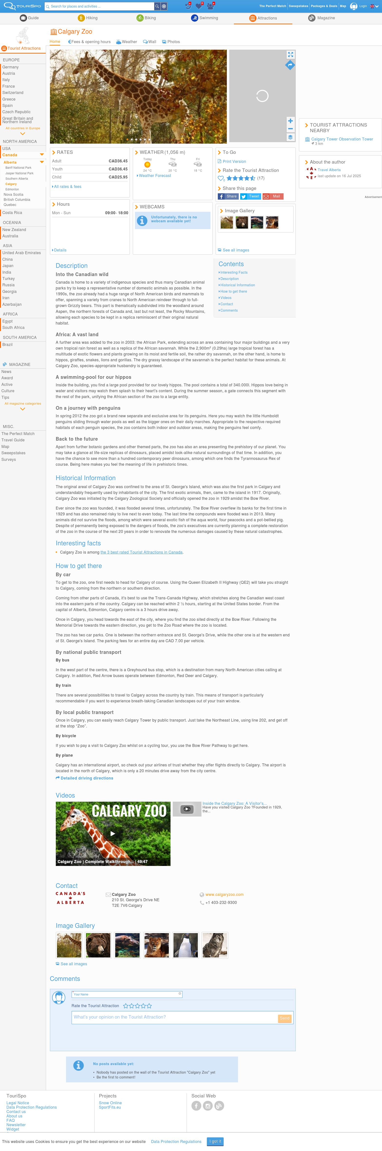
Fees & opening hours (91, 42)
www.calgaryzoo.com (225, 895)
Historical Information (237, 285)
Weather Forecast (155, 176)
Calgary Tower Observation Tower (342, 141)
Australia (10, 236)
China (7, 259)
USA (6, 149)
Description (229, 279)
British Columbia (17, 200)
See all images (236, 250)
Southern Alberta (17, 178)
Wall (152, 42)
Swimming (208, 18)
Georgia (9, 292)
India (6, 272)
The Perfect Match (18, 434)
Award (7, 378)
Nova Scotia (13, 194)
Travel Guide (13, 440)
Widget (13, 1129)
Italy (6, 80)
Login (363, 6)
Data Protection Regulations (176, 1142)
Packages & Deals (324, 6)
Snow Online (110, 1103)
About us (15, 1116)
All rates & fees (67, 187)
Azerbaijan (12, 304)
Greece (9, 99)
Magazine (325, 18)
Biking (150, 18)
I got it (215, 1141)
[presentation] (109, 1039)
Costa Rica (12, 213)
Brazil (7, 345)
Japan (8, 266)
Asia (7, 246)
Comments (229, 310)
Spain (7, 106)
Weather (129, 42)
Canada (9, 155)
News (6, 372)
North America (20, 142)
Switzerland (13, 93)
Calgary (11, 184)
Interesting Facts (234, 272)
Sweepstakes (13, 453)
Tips (5, 397)
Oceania (12, 223)
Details (60, 250)
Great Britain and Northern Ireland (17, 120)
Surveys (8, 460)
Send (285, 1018)
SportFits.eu (110, 1107)
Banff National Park (19, 168)
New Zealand (14, 230)
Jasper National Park (20, 173)
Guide (33, 18)
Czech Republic (16, 112)
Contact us (16, 1112)
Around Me (167, 6)
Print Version (234, 162)
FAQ (11, 1121)
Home (55, 42)
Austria (8, 73)
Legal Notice (18, 1103)
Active (7, 385)
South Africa (13, 328)
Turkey (8, 279)
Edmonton (12, 189)
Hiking (91, 18)
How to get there (233, 291)
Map (5, 447)
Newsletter (16, 1125)
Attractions (267, 18)
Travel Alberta (329, 170)
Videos (226, 298)
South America (20, 338)
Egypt (7, 321)
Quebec (10, 205)
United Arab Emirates (21, 253)
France (8, 86)
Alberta (10, 162)
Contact (226, 304)
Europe (11, 60)
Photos (174, 42)
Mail (276, 196)
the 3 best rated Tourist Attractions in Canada (142, 552)
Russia (8, 285)
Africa (10, 314)
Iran (6, 298)
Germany (10, 67)
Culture (8, 391)
